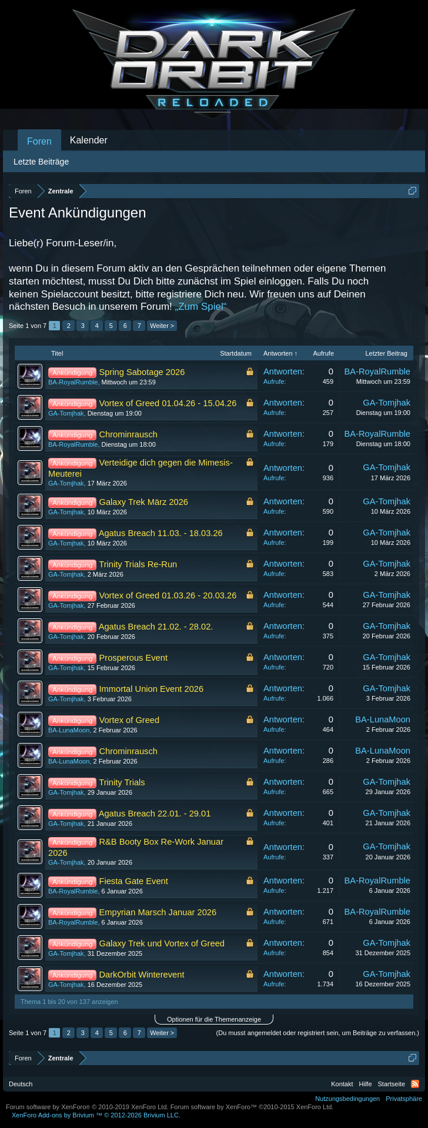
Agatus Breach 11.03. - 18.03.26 (161, 533)
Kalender (89, 140)
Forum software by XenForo (87, 1106)
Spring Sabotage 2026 (142, 372)
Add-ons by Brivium (96, 1115)
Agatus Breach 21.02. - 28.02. (156, 626)
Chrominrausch (128, 434)
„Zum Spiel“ (201, 306)
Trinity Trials (122, 782)
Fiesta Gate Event (133, 881)
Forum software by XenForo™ (252, 1106)
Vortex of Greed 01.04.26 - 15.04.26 (168, 403)
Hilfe (365, 1083)
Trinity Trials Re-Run (138, 564)
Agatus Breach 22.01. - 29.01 (155, 813)
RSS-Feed (415, 1084)
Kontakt (342, 1083)
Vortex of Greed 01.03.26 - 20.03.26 (168, 595)
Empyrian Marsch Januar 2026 (158, 912)
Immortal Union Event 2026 (151, 689)
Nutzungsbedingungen (347, 1098)
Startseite (391, 1083)
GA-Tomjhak (66, 413)
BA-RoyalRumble (73, 382)
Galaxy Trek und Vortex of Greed (162, 943)
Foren (39, 141)
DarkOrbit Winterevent (142, 974)
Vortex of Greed (129, 720)
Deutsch (20, 1083)
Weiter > (162, 325)
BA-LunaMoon (68, 730)
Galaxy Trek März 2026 (144, 502)
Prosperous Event (133, 657)
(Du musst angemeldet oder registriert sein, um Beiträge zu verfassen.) (317, 1032)
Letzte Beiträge (41, 161)
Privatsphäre (404, 1098)
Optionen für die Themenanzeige (214, 1019)
